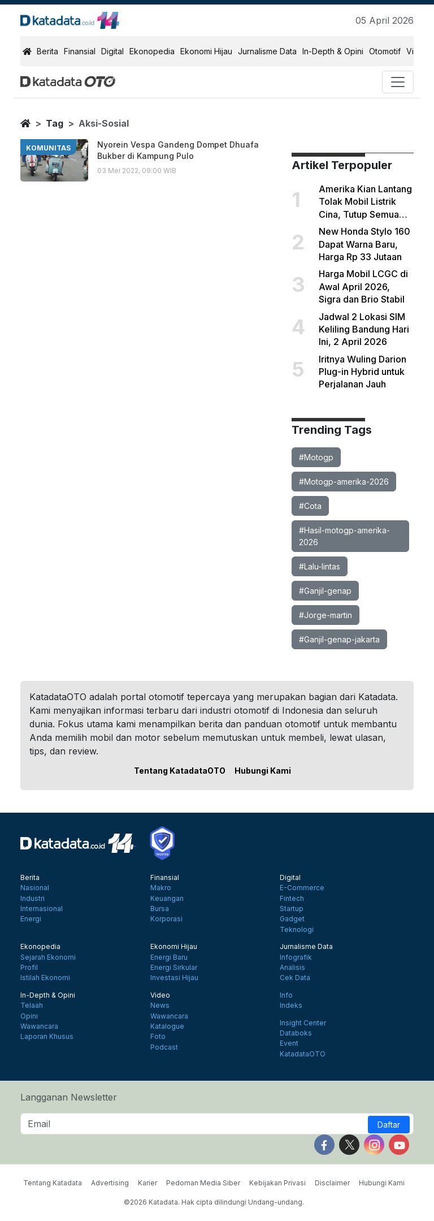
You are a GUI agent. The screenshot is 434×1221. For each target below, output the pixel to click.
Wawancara (39, 1026)
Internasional (41, 909)
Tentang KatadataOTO (179, 770)
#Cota (310, 506)
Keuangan (167, 899)
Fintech (292, 899)
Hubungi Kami (263, 770)
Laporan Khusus (46, 1037)
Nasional (34, 888)
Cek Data (295, 978)
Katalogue (167, 1026)
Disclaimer (332, 1183)
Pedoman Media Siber (203, 1183)
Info (286, 995)
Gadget (292, 919)
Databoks (296, 1033)
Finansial (80, 51)
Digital (112, 51)
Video (160, 995)
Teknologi (297, 930)
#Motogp (316, 457)
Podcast (164, 1047)
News (160, 1005)
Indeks (291, 1005)
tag (54, 123)
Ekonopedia (152, 51)
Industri (32, 899)
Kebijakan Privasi (277, 1183)
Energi (30, 919)
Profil (29, 968)
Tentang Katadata (52, 1183)
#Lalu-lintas (319, 566)
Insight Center (303, 1023)
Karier (147, 1183)
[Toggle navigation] (398, 82)
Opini (29, 1016)
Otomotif (385, 51)
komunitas (48, 148)
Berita (47, 51)
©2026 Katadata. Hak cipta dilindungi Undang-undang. (214, 1202)
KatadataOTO (303, 1054)
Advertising (110, 1183)
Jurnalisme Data (267, 51)
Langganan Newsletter (68, 1097)
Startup (291, 909)
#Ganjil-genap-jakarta (339, 639)
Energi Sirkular (173, 968)
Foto (158, 1037)
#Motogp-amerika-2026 (344, 481)
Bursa (159, 909)
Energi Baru (169, 957)
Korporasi (166, 919)
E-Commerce (302, 888)
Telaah (31, 1005)
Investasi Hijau (174, 978)
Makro (160, 888)
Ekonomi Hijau (206, 51)
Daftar (388, 1124)
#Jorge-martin (325, 615)
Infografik (296, 957)
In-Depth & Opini (332, 51)
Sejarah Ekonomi (48, 957)
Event (289, 1043)
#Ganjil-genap (325, 591)
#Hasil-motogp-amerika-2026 (344, 536)
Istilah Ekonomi (45, 978)
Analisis (292, 968)
